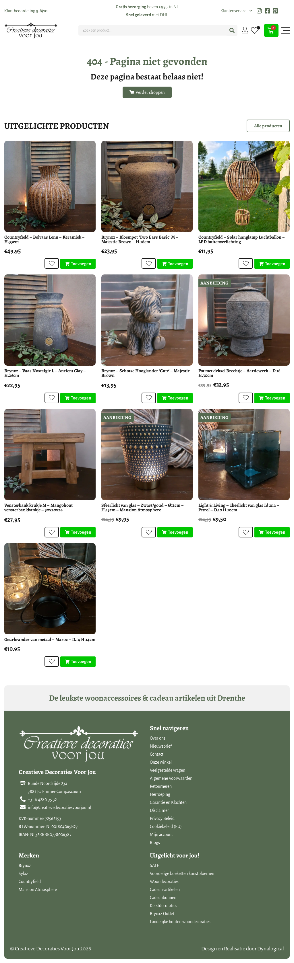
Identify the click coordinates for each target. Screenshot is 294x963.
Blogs (155, 842)
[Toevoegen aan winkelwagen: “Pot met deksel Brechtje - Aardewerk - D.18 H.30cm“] (272, 398)
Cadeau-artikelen (165, 889)
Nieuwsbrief (161, 746)
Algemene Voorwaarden (171, 778)
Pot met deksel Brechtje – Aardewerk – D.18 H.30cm (239, 373)
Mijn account (161, 834)
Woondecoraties (164, 881)
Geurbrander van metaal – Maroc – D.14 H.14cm (49, 639)
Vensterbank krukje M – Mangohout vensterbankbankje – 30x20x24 (38, 507)
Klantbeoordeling (25, 11)
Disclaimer (159, 810)
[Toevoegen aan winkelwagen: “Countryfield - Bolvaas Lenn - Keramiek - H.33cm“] (78, 264)
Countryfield (30, 881)
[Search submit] (232, 30)
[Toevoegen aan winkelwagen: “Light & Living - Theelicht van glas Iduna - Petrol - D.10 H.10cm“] (272, 532)
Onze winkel (161, 762)
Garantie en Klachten (168, 802)
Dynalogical (270, 949)
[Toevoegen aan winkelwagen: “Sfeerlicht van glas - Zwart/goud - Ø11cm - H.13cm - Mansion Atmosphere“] (175, 532)
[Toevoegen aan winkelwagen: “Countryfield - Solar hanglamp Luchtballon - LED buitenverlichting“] (272, 264)
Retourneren (161, 786)
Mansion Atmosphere (38, 889)
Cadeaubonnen (163, 897)
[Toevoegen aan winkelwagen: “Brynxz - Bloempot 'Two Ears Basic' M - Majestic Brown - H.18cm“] (175, 264)
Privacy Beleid (162, 818)
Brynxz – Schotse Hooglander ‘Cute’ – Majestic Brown (145, 373)
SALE (154, 865)
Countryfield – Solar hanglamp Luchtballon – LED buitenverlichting (241, 239)
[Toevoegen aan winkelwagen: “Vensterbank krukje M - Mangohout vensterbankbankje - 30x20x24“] (78, 532)
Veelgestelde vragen (167, 770)
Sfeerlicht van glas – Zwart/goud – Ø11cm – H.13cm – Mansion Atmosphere (142, 507)
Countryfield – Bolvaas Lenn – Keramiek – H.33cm (44, 239)
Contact (156, 754)
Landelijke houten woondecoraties (180, 921)
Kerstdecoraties (163, 905)
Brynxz (25, 865)
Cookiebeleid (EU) (166, 826)
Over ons (157, 738)
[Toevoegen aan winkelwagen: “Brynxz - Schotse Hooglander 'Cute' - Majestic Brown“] (175, 398)
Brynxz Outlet (162, 913)
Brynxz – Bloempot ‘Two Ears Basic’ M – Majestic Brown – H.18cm (139, 239)
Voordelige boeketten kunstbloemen (182, 873)
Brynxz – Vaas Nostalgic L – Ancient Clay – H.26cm (45, 373)
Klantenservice (236, 11)
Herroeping (160, 794)
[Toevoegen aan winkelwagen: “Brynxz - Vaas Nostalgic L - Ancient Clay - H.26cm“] (78, 398)
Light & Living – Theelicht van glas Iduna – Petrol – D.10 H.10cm (238, 507)
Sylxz (23, 873)
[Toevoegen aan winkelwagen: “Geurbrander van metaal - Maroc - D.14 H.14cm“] (78, 661)
